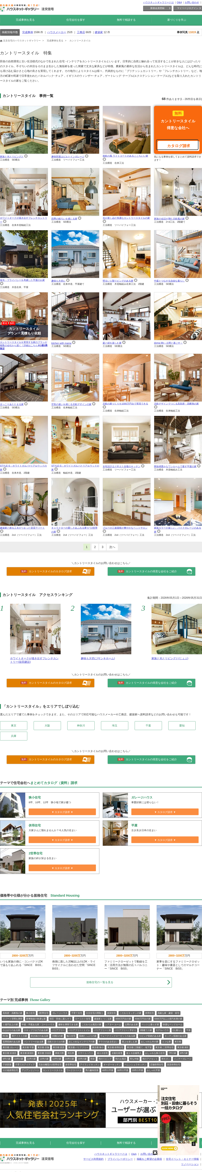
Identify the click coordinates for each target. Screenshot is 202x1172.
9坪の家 (6, 1059)
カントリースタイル (53, 1070)
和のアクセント (150, 1059)
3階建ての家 (146, 1030)
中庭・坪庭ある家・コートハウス (38, 1024)
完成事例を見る (25, 19)
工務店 (81, 32)
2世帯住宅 (43, 1013)
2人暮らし (177, 1030)
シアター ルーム (113, 1024)
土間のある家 (131, 1024)
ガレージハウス (60, 1013)
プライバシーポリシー (120, 1159)
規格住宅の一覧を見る (128, 982)
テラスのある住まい (108, 1041)
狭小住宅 (30, 1013)
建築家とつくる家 (103, 1018)
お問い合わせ (192, 2)
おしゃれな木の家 (149, 1041)
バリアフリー (58, 1030)
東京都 (178, 1041)
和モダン (165, 1059)
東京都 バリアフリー (78, 1047)
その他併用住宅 (10, 1070)
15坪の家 (82, 1059)
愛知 (182, 725)
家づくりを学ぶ (176, 19)
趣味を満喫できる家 (68, 1024)
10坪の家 (18, 1059)
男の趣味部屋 (91, 1070)
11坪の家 (31, 1059)
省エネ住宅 (102, 1053)
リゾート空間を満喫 (12, 1018)
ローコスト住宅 (82, 1018)
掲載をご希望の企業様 (149, 1159)
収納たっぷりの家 (88, 1036)
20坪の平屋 (137, 1070)
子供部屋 (7, 1064)
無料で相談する (126, 19)
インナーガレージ (182, 1059)
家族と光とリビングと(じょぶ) (170, 658)
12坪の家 (56, 1059)
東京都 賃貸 (58, 1047)
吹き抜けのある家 (39, 1036)
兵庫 (13, 736)
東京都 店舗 (43, 1047)
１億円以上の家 (10, 1024)
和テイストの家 (19, 1036)
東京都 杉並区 (9, 1053)
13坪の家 (44, 1059)
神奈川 (81, 725)
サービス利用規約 (93, 1159)
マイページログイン (187, 8)
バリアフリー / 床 (102, 1030)
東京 (13, 725)
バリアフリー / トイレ (79, 1030)
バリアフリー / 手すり (125, 1030)
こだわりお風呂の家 (91, 1024)
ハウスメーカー (56, 32)
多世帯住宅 (70, 1064)
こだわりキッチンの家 (130, 1013)
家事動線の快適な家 (36, 1018)
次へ (112, 547)
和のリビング (105, 1059)
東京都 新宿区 (27, 1053)
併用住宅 (149, 1013)
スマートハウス (85, 1053)
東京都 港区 (183, 1047)
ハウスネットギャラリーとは (158, 2)
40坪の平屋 (107, 1070)
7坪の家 (172, 1053)
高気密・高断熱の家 (12, 1013)
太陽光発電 (116, 1053)
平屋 (188, 1030)
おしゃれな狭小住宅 (155, 1053)
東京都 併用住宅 (115, 1047)
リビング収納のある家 (150, 1036)
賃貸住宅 (111, 1013)
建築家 (99, 32)
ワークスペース (74, 1070)
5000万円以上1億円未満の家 (168, 1018)
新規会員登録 (157, 8)
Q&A (179, 2)
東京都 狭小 (98, 1047)
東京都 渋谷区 (44, 1053)
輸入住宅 (71, 1036)
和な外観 (134, 1059)
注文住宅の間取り (94, 1013)
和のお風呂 (120, 1059)
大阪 (47, 725)
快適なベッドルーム (172, 1024)
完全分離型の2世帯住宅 (50, 1064)
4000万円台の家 (143, 1018)
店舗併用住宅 (156, 1064)
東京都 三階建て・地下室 (139, 1047)
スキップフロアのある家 (36, 1030)
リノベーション (190, 1164)
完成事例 (27, 32)
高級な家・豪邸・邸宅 (168, 1013)
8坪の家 (184, 1053)
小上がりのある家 (11, 1030)
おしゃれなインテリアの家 (82, 1041)
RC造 (5, 1036)
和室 (92, 1059)
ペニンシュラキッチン (135, 1064)
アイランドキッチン (90, 1064)
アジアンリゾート (30, 1070)
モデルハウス (162, 1030)
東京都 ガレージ (11, 1047)
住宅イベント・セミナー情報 (182, 1159)
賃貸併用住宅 (173, 1064)
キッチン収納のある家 (176, 1036)
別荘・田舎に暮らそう (60, 1018)
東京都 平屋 (28, 1047)
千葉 (148, 725)
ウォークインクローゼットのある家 (117, 1036)
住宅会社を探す (75, 19)
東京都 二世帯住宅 (164, 1047)
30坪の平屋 (122, 1070)
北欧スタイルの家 (56, 1041)
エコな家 (166, 1041)
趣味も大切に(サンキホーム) (98, 658)
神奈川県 (59, 1053)
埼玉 (114, 725)
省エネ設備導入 (133, 1053)
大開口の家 (57, 1036)
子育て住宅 (76, 1013)
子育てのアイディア (25, 1064)
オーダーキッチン (112, 1064)
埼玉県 (71, 1053)
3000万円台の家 (123, 1018)
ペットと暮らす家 (150, 1024)
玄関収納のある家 (11, 1041)
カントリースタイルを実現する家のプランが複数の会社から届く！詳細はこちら (24, 321)
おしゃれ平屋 (153, 1070)
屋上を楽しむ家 (129, 1041)
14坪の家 (69, 1059)
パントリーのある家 (34, 1041)
